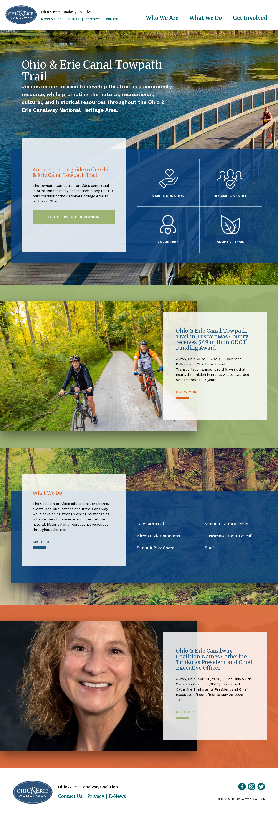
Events (73, 19)
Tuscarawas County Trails (230, 535)
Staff (209, 547)
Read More (186, 712)
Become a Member (230, 196)
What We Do (205, 18)
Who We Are (162, 18)
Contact (93, 19)
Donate (112, 19)
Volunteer (168, 241)
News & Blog (51, 19)
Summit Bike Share (155, 547)
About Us (41, 542)
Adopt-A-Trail (230, 241)
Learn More (187, 392)
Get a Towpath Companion (73, 217)
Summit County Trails (226, 524)
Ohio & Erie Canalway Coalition (33, 792)
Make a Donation (168, 196)
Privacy (95, 796)
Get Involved (250, 18)
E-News (117, 796)
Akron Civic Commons (158, 535)
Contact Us (70, 796)
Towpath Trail (150, 524)
